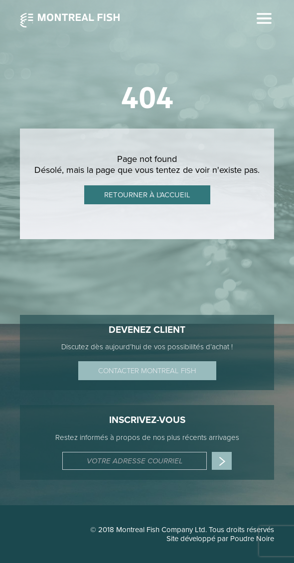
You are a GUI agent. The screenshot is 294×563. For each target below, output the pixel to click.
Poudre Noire (252, 538)
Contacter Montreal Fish (147, 370)
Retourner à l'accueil (147, 194)
